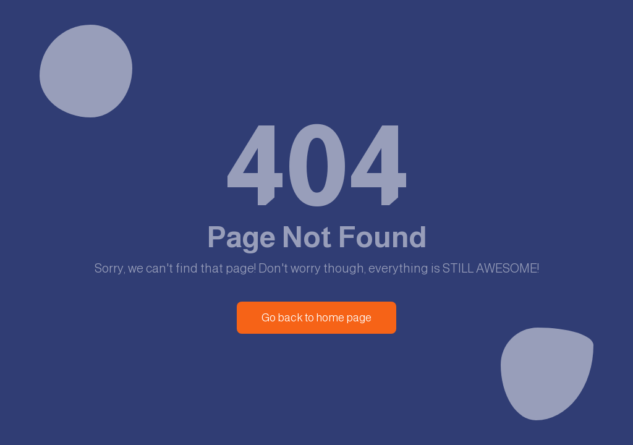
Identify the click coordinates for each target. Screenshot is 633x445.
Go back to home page (316, 318)
